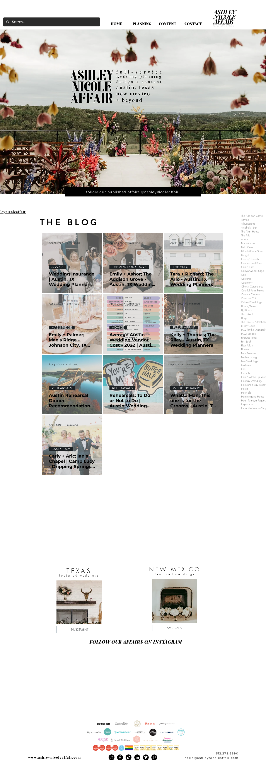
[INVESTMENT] (79, 629)
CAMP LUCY (60, 449)
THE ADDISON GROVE (129, 267)
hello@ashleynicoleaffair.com (211, 757)
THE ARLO (181, 267)
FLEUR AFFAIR (184, 327)
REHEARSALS (61, 388)
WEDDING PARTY (186, 388)
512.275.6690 (227, 753)
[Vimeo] (146, 757)
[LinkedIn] (137, 757)
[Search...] (51, 21)
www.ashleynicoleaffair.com (54, 757)
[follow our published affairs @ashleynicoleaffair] (133, 191)
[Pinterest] (154, 757)
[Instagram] (111, 757)
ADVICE (57, 267)
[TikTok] (128, 757)
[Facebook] (120, 757)
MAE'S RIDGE (61, 327)
